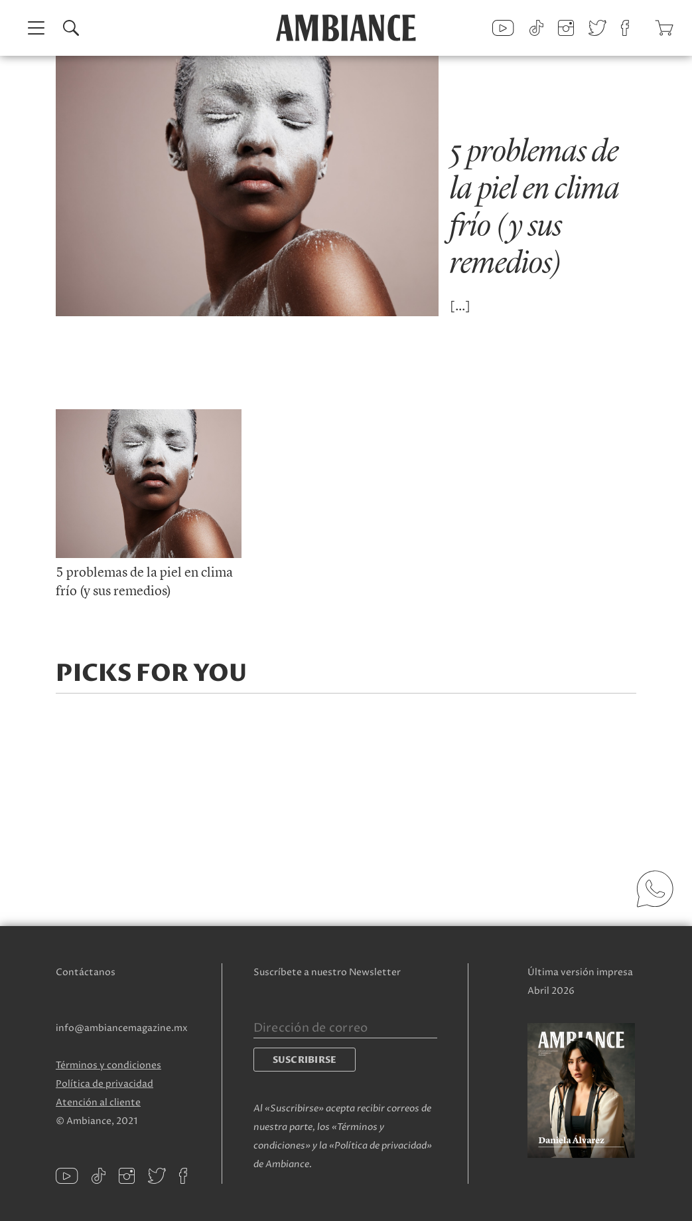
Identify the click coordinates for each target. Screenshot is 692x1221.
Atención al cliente (98, 1102)
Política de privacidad (104, 1084)
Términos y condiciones (108, 1065)
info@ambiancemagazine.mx (122, 1028)
